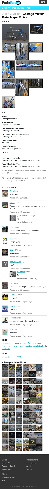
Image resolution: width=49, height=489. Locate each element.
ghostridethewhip (13, 218)
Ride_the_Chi (5, 264)
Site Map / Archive (8, 477)
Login (43, 2)
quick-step (27, 346)
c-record (23, 343)
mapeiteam (6, 346)
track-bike (6, 349)
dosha (5, 205)
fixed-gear (32, 343)
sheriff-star (37, 346)
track (44, 346)
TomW (5, 193)
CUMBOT (5, 297)
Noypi (5, 332)
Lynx (5, 285)
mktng (5, 229)
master (15, 346)
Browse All (6, 463)
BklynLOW (5, 252)
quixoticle (5, 309)
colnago (16, 343)
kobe (5, 241)
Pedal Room (11, 3)
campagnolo (7, 343)
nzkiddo (5, 320)
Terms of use (33, 486)
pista (20, 346)
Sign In (33, 463)
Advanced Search (8, 466)
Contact (29, 469)
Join (28, 7)
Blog (3, 480)
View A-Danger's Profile (11, 357)
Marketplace (18, 7)
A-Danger (31, 170)
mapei (39, 343)
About (29, 466)
